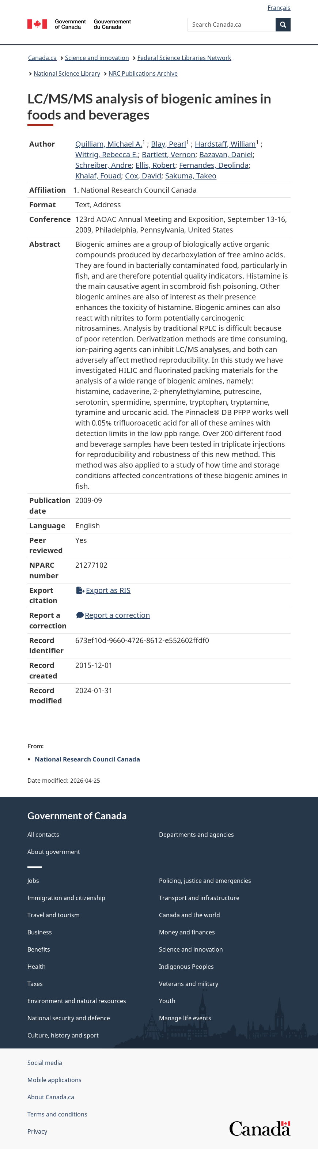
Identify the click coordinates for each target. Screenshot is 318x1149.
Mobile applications (54, 1080)
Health (36, 967)
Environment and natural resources (76, 1001)
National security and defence (68, 1018)
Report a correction (113, 615)
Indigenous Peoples (186, 967)
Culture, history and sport (63, 1035)
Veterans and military (188, 984)
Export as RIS (103, 590)
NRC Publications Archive (143, 73)
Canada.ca (42, 58)
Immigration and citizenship (66, 898)
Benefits (38, 949)
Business (39, 932)
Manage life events (185, 1018)
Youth (167, 1001)
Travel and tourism (53, 915)
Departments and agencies (196, 835)
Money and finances (187, 932)
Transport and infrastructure (199, 898)
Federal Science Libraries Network (184, 58)
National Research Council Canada (87, 759)
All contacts (43, 835)
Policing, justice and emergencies (205, 881)
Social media (44, 1063)
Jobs (33, 881)
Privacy (37, 1131)
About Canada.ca (50, 1097)
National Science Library (67, 73)
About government (53, 852)
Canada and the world (189, 915)
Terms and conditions (57, 1114)
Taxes (35, 984)
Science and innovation (97, 58)
